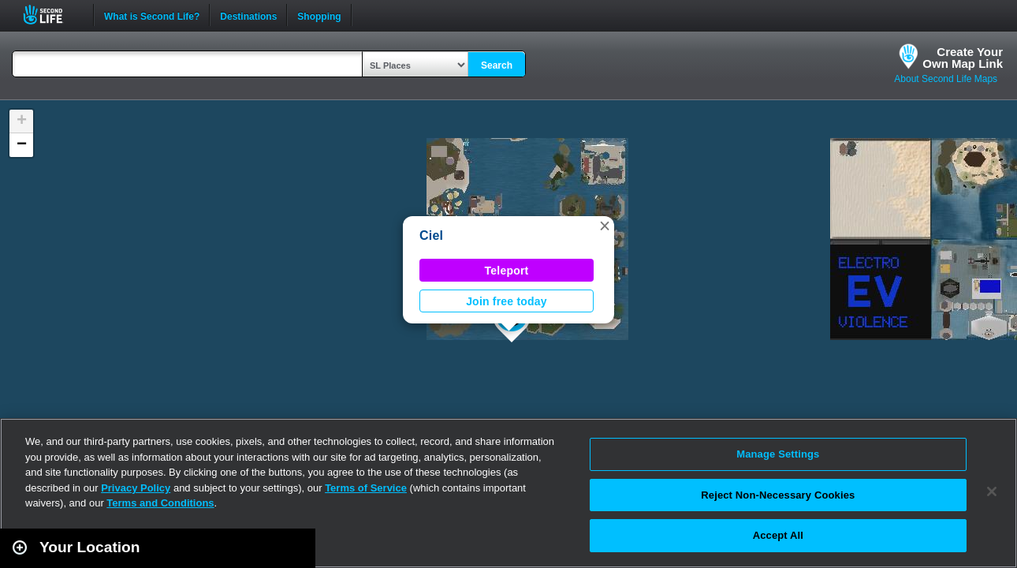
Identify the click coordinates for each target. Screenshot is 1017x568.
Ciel (431, 235)
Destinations (248, 15)
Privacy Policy (135, 488)
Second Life (51, 14)
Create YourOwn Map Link (962, 57)
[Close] (991, 491)
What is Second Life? (151, 15)
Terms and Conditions (160, 503)
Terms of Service (366, 488)
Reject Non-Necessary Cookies (778, 495)
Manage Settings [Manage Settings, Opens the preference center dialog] (777, 454)
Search (496, 65)
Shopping (319, 15)
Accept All (778, 535)
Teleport (507, 270)
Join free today (506, 301)
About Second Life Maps (945, 78)
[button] (604, 225)
